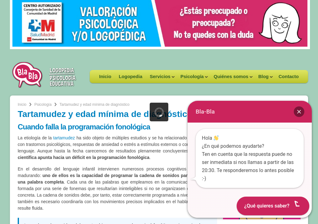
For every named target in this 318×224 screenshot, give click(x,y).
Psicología (192, 78)
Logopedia (130, 76)
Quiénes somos (231, 78)
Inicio (105, 76)
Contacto (289, 76)
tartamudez (64, 137)
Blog (264, 78)
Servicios (160, 78)
